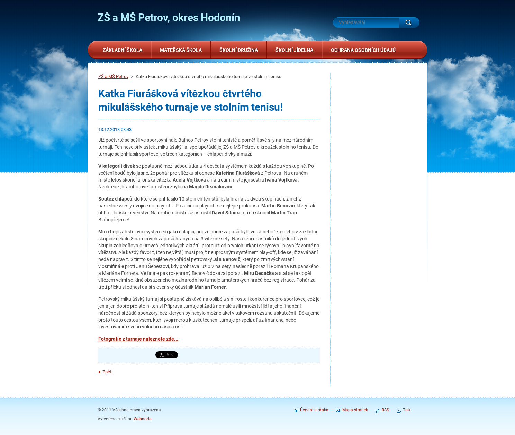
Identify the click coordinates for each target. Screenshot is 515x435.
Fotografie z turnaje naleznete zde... (138, 339)
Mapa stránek (355, 410)
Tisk (406, 410)
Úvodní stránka (314, 410)
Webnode (142, 419)
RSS (385, 410)
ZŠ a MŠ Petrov (113, 76)
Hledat (409, 22)
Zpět (106, 371)
